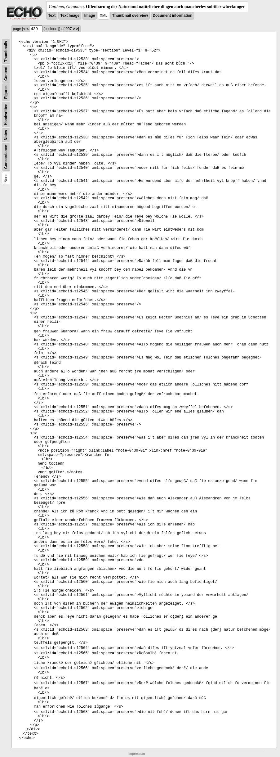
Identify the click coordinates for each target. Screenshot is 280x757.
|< (23, 29)
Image (89, 15)
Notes (6, 135)
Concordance (6, 157)
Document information (172, 15)
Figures (6, 92)
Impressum (136, 753)
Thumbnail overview (130, 15)
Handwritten (6, 114)
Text (52, 15)
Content (6, 74)
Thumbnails (6, 51)
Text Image (69, 15)
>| (77, 29)
